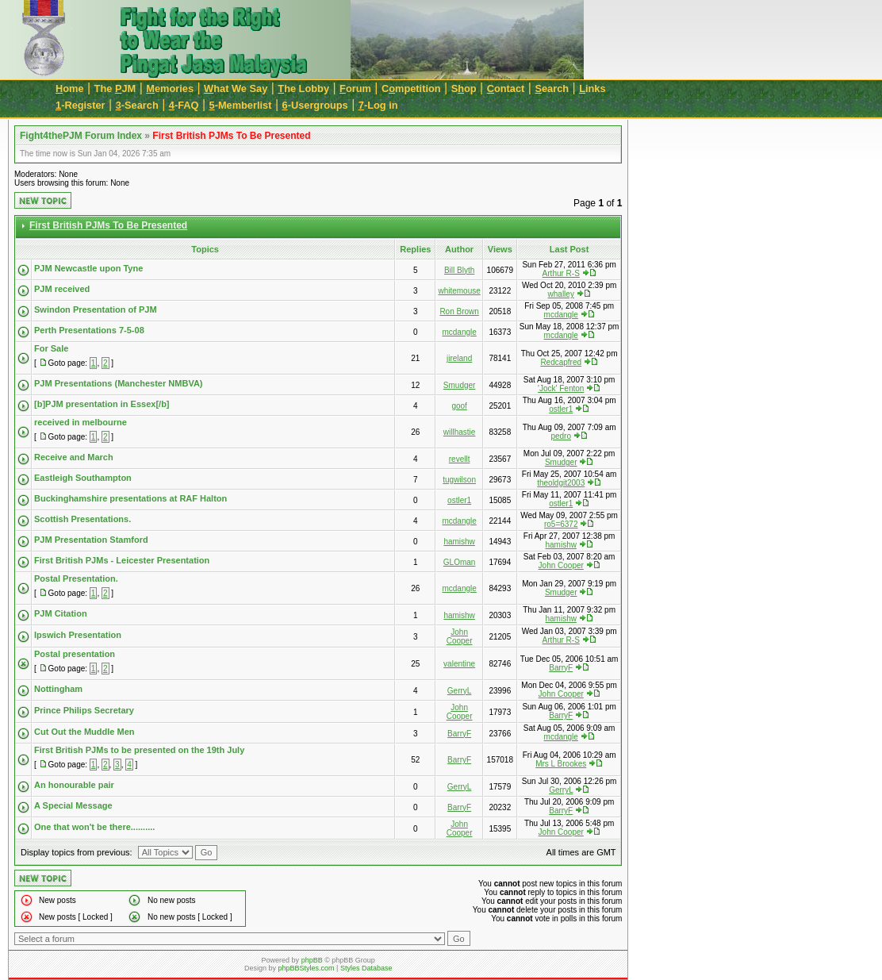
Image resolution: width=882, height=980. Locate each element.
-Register (80, 105)
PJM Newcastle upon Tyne (88, 268)
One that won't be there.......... (94, 827)
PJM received (62, 289)
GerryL (459, 690)
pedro (560, 436)
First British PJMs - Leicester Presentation (121, 560)
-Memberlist (240, 105)
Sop (464, 88)
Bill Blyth (459, 270)
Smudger (459, 385)
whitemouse (459, 290)
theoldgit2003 (561, 482)
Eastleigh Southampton (83, 477)
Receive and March (73, 457)
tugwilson (459, 479)
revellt (459, 459)
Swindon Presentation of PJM (95, 309)
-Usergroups (315, 105)
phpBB (312, 960)
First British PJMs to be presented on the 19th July (139, 750)
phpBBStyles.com (306, 968)
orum (355, 88)
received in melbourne (80, 422)
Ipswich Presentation (77, 635)
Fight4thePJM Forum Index (81, 135)
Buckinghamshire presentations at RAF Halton (130, 498)
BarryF (561, 667)
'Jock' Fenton (561, 388)
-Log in (378, 105)
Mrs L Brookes (560, 763)
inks (592, 88)
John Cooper (561, 565)
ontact (506, 88)
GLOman (459, 562)
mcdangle (561, 314)
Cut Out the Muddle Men (84, 731)
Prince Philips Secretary (84, 710)
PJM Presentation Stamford (91, 539)
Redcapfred (560, 362)
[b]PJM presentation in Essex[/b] (102, 404)
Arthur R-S (561, 273)
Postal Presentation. (76, 578)
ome (70, 88)
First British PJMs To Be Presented (231, 135)
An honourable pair (74, 785)
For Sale (51, 348)
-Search (137, 105)
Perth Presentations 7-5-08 (89, 330)
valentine (459, 663)
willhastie (459, 432)
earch (552, 88)
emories (170, 88)
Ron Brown (458, 311)
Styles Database (366, 968)
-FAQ (184, 105)
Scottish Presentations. (82, 519)
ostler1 (561, 409)
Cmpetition (411, 88)
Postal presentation (74, 654)
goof (458, 406)
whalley (561, 294)
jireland (459, 358)
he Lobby (303, 88)
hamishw (458, 541)
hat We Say (235, 88)
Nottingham (58, 689)
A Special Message (73, 805)
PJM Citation (60, 613)
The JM (115, 88)
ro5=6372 (561, 524)
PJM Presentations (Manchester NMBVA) (118, 383)
